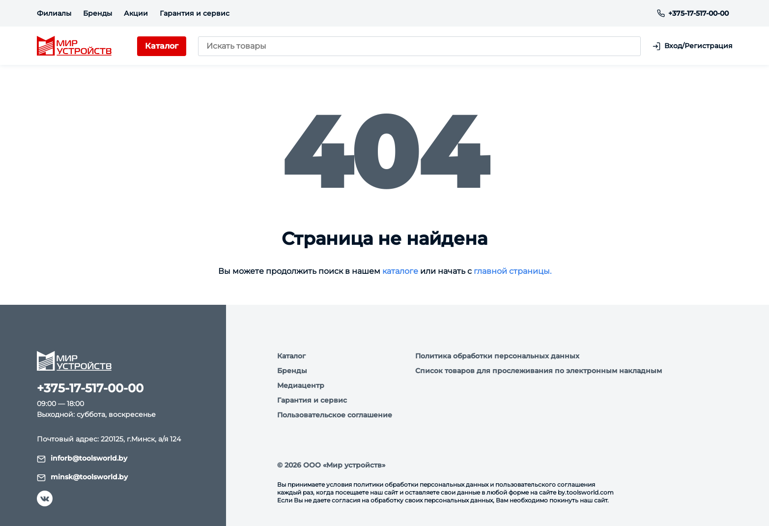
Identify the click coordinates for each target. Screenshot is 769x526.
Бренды (97, 13)
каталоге (400, 271)
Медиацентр (300, 385)
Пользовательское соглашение (334, 414)
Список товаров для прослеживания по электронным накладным (538, 370)
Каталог (291, 355)
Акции (136, 13)
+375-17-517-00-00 (693, 13)
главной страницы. (512, 271)
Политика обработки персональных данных (497, 355)
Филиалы (54, 13)
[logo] (74, 46)
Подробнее (144, 464)
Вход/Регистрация (693, 46)
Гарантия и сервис (194, 13)
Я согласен (60, 492)
